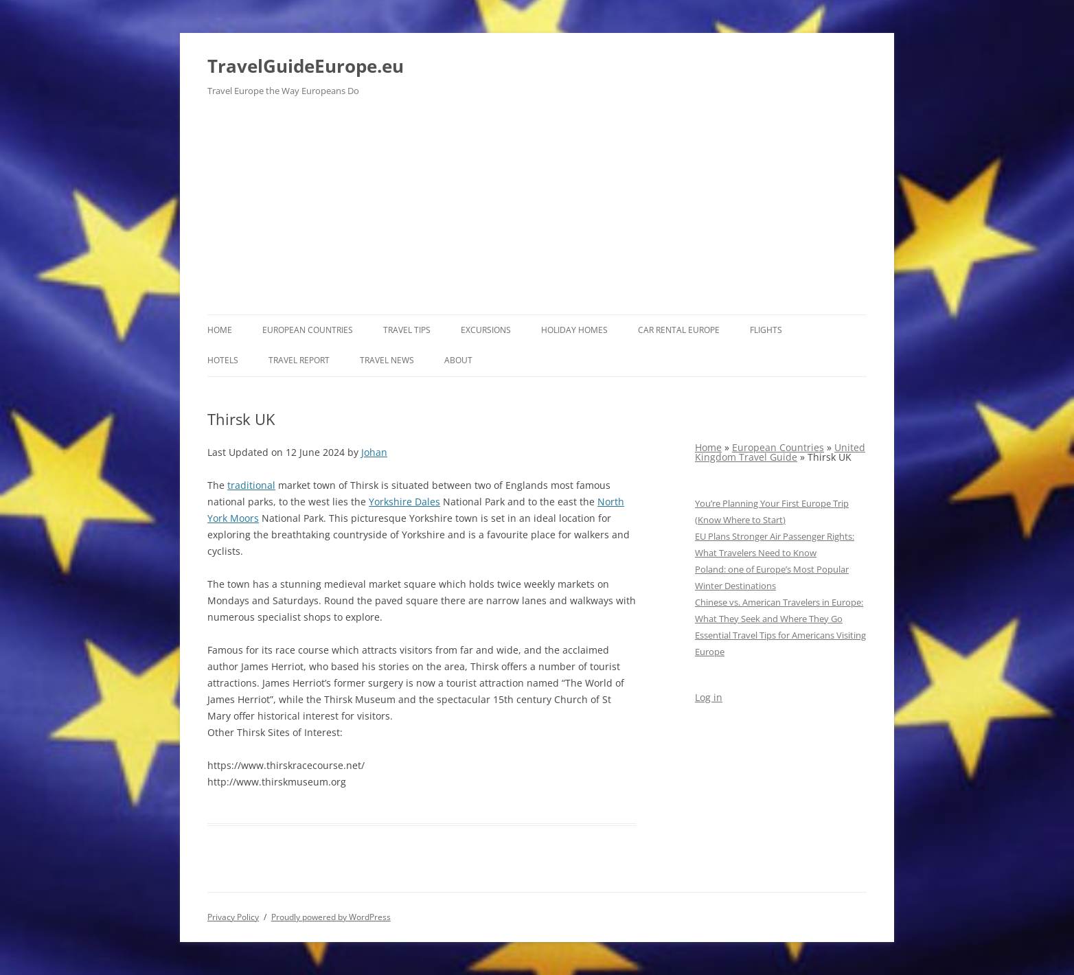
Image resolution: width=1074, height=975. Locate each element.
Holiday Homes (574, 330)
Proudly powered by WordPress (331, 917)
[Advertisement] (537, 211)
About (458, 360)
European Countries (307, 330)
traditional (251, 485)
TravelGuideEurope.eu (305, 66)
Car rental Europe (679, 330)
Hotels (222, 360)
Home (219, 330)
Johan (374, 452)
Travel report (299, 360)
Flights (766, 330)
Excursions (486, 330)
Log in (708, 697)
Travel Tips (407, 330)
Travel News (387, 360)
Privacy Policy (233, 917)
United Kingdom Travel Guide (780, 452)
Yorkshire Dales (404, 501)
